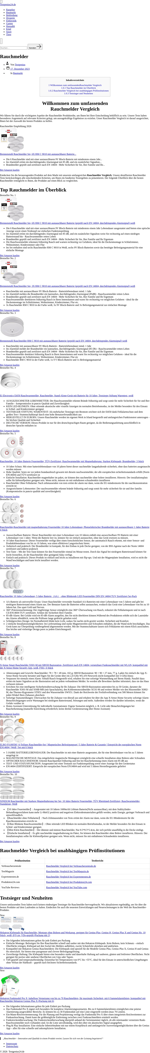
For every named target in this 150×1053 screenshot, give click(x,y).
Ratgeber (10, 9)
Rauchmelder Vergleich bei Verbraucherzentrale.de (71, 866)
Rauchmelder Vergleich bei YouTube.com (66, 887)
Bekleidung (11, 15)
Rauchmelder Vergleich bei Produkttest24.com (69, 882)
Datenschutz (12, 1046)
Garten (9, 23)
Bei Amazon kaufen (9, 170)
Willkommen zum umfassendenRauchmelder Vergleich (74, 85)
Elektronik (11, 20)
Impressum (11, 1043)
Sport (8, 31)
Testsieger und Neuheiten (78, 93)
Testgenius (20, 64)
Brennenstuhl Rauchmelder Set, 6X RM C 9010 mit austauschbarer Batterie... (38, 154)
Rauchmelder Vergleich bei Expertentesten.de (68, 876)
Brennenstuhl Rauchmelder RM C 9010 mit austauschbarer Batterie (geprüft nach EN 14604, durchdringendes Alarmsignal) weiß (63, 341)
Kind (8, 29)
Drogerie (10, 18)
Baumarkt (11, 12)
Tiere (8, 34)
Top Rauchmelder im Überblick (78, 88)
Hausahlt (10, 26)
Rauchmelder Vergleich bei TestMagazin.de (67, 871)
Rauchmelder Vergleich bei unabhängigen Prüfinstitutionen (78, 90)
